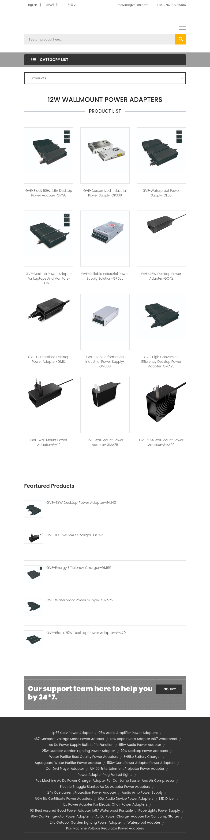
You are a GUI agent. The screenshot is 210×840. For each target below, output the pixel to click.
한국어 (72, 5)
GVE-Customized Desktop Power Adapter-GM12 (49, 359)
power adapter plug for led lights (105, 774)
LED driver (167, 798)
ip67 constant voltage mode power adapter (69, 738)
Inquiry (169, 689)
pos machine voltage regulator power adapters (105, 828)
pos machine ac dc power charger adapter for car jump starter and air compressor (105, 780)
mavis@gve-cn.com (132, 5)
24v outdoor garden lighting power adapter (86, 822)
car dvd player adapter (65, 768)
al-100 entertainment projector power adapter (127, 768)
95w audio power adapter (140, 744)
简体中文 (52, 5)
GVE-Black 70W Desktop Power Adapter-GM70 (86, 632)
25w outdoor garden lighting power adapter (78, 750)
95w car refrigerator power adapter (60, 816)
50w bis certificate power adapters (63, 798)
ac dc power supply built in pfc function (81, 744)
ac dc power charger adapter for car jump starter (137, 816)
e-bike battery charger (142, 756)
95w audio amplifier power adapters (128, 732)
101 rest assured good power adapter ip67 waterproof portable (81, 810)
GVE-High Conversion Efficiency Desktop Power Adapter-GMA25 (161, 362)
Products (107, 78)
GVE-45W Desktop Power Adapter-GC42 (161, 276)
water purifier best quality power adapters (83, 756)
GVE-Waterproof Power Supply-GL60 (161, 193)
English (31, 5)
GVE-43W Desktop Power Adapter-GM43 (81, 502)
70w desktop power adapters (144, 750)
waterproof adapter (144, 822)
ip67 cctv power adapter (72, 732)
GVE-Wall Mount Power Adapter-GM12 (48, 442)
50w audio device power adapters (126, 798)
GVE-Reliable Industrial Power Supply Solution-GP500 (105, 276)
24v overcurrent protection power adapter (81, 792)
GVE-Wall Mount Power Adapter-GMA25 (105, 442)
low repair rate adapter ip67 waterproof (143, 738)
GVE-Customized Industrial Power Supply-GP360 (105, 193)
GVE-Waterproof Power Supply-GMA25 (79, 600)
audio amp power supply (142, 792)
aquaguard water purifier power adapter (68, 762)
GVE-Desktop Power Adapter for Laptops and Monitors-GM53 (49, 278)
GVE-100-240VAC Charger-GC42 (74, 535)
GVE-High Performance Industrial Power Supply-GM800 (104, 362)
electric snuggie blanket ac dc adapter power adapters (105, 786)
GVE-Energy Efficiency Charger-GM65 (78, 567)
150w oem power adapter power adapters (141, 762)
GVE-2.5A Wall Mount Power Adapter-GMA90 (161, 442)
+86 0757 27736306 (171, 5)
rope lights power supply (159, 810)
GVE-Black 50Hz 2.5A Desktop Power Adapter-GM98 (48, 193)
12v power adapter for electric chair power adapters (105, 804)
